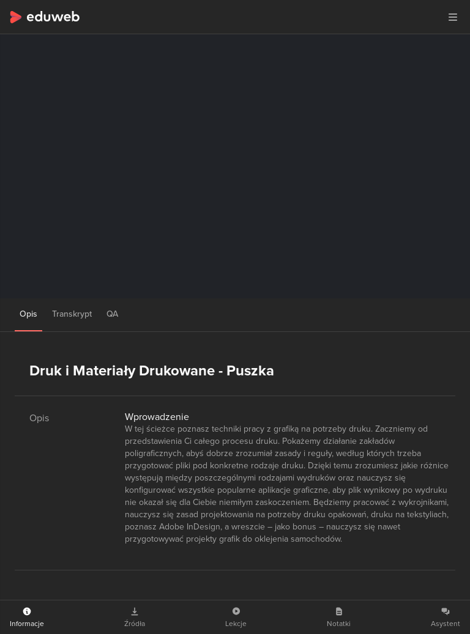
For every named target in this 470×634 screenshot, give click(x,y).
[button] (453, 17)
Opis (28, 314)
